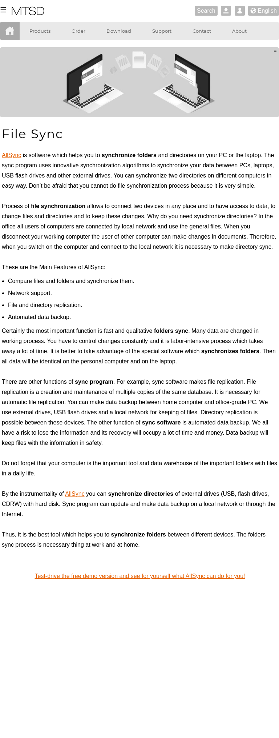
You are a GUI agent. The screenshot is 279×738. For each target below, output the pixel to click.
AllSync (11, 155)
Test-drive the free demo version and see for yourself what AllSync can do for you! (140, 576)
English (263, 11)
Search (206, 11)
